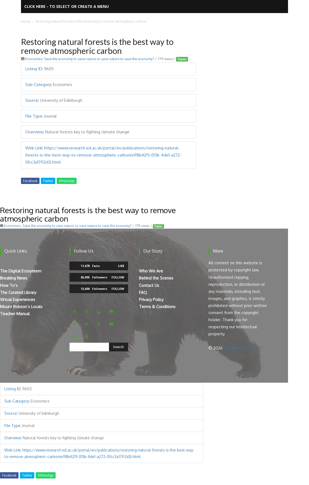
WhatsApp (66, 181)
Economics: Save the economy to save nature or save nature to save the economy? (89, 59)
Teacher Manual (15, 313)
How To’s (9, 285)
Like (121, 266)
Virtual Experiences (17, 299)
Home (26, 21)
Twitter (48, 181)
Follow (117, 277)
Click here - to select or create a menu (66, 6)
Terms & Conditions (157, 306)
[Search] (118, 347)
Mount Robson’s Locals (21, 306)
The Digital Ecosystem (20, 271)
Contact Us (149, 285)
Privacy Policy (151, 299)
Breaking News (13, 278)
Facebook (30, 181)
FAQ (143, 292)
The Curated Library (18, 292)
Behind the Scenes (156, 278)
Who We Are (151, 271)
